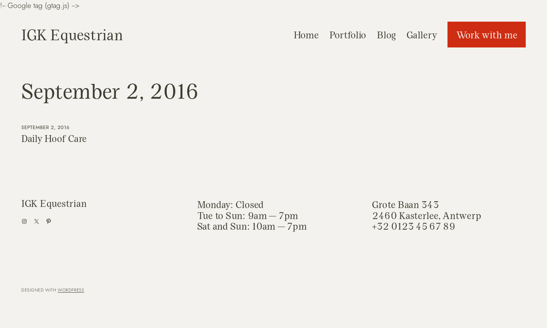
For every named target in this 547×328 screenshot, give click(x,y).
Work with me (486, 34)
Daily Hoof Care (54, 138)
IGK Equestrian (72, 34)
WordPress (71, 290)
